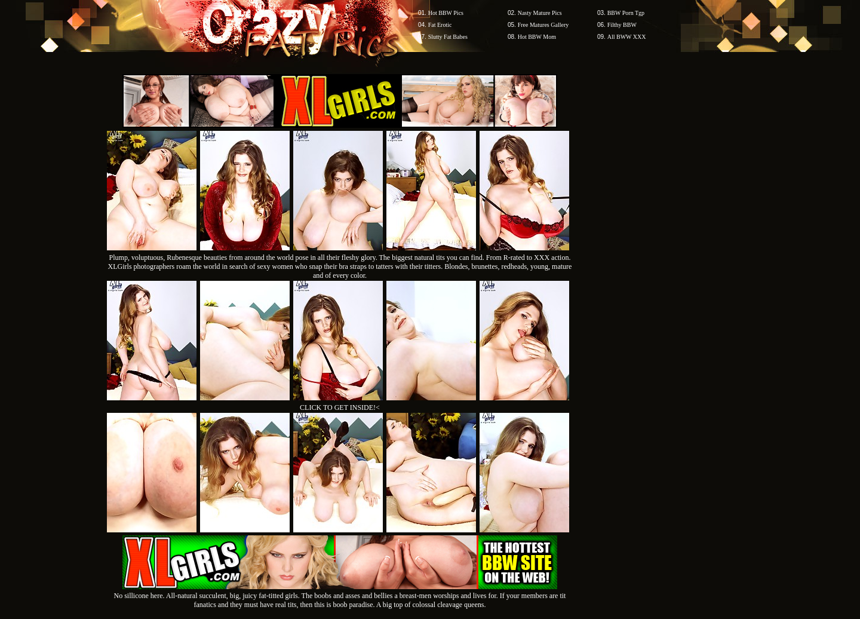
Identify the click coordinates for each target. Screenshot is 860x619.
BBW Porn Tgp (625, 13)
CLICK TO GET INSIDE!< (340, 407)
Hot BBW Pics (445, 13)
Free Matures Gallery (543, 25)
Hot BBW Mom (537, 36)
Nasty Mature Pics (540, 13)
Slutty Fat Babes (448, 36)
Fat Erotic (440, 25)
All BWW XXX (626, 36)
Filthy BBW (622, 25)
